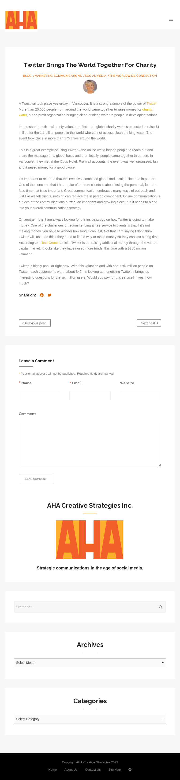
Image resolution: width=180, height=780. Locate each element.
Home (52, 769)
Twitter (152, 103)
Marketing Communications (58, 75)
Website (127, 383)
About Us (71, 769)
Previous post (34, 323)
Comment (27, 414)
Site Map (114, 769)
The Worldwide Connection (133, 75)
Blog (27, 75)
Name (26, 383)
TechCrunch (50, 243)
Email (77, 383)
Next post (149, 323)
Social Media (95, 75)
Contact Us (93, 769)
